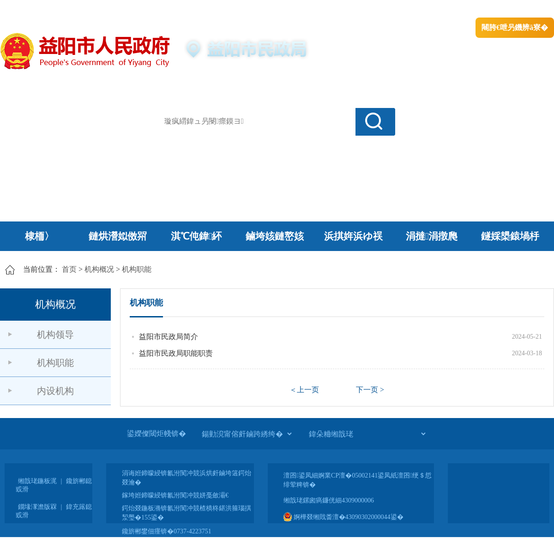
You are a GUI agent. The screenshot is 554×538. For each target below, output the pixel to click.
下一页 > (370, 390)
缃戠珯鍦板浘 (37, 481)
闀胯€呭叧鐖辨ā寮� (515, 27)
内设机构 (55, 391)
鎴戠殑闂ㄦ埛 (395, 9)
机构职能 (136, 269)
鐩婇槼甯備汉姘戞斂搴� (194, 9)
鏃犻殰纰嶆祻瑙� (526, 9)
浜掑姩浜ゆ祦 (353, 236)
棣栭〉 (39, 236)
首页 (69, 269)
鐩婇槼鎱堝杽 (510, 236)
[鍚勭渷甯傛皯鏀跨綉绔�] (246, 433)
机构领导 (55, 334)
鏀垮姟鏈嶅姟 (275, 236)
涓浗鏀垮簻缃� (26, 9)
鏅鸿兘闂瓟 (473, 9)
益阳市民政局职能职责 (176, 353)
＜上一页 (304, 390)
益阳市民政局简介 (168, 337)
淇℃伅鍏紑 (196, 236)
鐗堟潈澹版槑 (37, 506)
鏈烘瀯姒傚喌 (118, 236)
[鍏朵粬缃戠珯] (367, 433)
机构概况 (99, 269)
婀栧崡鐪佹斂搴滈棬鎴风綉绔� (104, 9)
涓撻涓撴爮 (432, 236)
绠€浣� (435, 9)
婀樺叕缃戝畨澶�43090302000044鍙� (343, 517)
